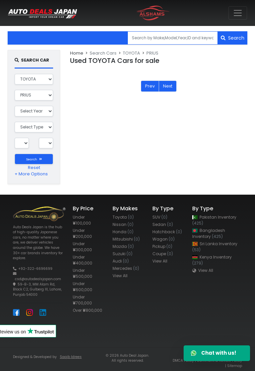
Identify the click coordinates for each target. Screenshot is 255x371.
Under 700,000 (82, 300)
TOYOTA (131, 53)
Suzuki (122, 254)
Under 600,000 (82, 286)
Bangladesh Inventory (208, 233)
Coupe (162, 254)
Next (167, 86)
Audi (121, 261)
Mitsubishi (126, 239)
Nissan (123, 224)
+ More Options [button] (31, 174)
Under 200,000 (82, 233)
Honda (123, 232)
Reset (34, 167)
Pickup (162, 246)
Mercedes (126, 268)
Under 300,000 (82, 247)
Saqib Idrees (71, 356)
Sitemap (234, 365)
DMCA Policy (183, 360)
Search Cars (103, 53)
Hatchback (167, 232)
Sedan (162, 224)
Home (76, 53)
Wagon (163, 239)
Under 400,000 (82, 260)
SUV (159, 217)
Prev (150, 86)
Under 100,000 (82, 220)
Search (232, 38)
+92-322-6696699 (35, 268)
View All (120, 275)
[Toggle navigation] (237, 13)
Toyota (123, 217)
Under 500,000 (82, 273)
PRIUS (152, 53)
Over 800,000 (87, 310)
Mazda (123, 246)
